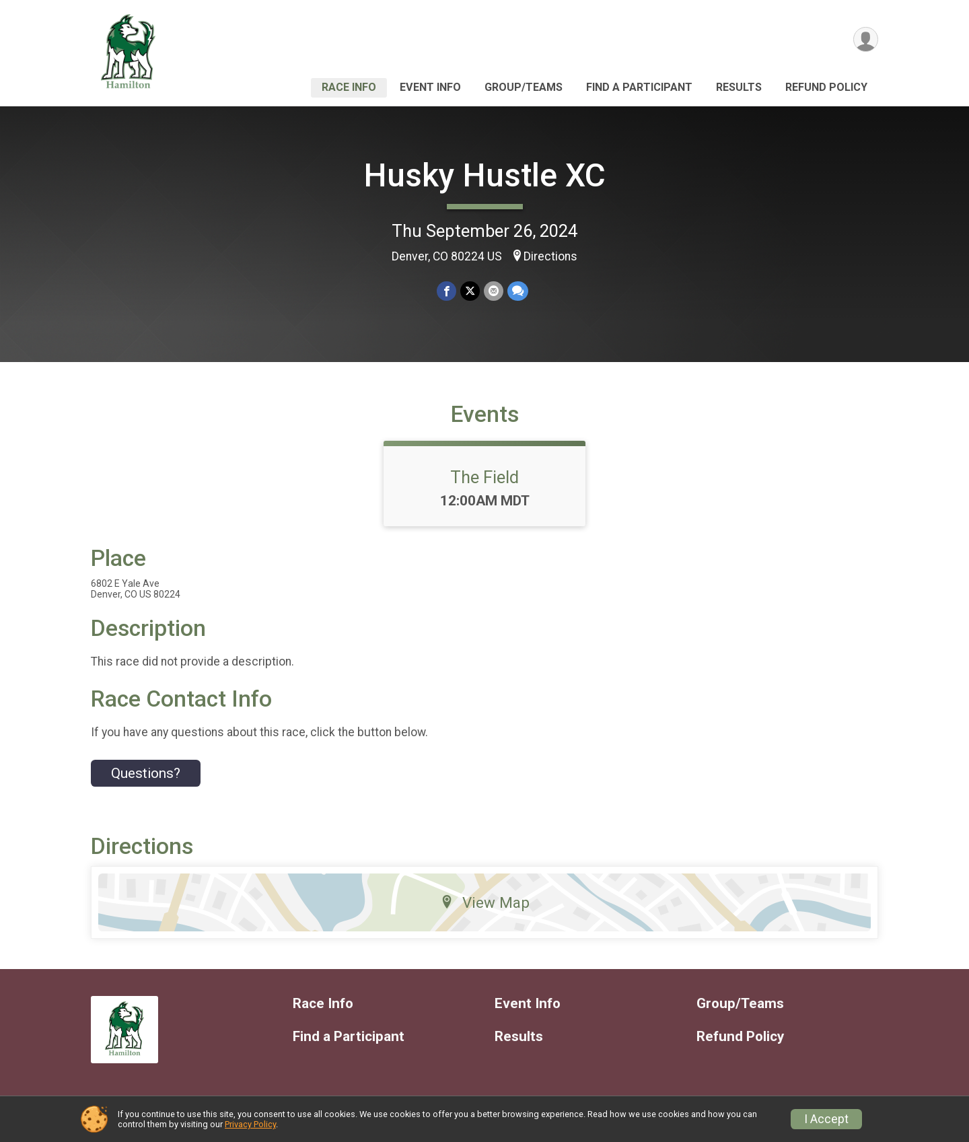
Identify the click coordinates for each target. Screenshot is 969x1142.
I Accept (826, 1119)
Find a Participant (639, 87)
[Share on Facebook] (446, 291)
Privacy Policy (250, 1124)
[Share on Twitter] (470, 291)
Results (739, 87)
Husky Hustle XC (485, 175)
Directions (550, 256)
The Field (484, 477)
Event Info (430, 87)
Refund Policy (826, 87)
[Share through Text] (517, 291)
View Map (485, 902)
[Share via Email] (493, 291)
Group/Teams (524, 87)
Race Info (349, 87)
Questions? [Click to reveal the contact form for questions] (145, 773)
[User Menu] (865, 39)
